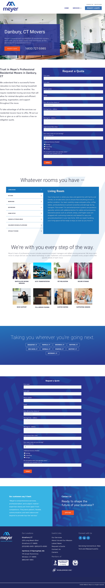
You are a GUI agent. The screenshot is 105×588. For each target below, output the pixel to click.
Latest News (57, 543)
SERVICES (77, 8)
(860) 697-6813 (27, 560)
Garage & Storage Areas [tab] (15, 219)
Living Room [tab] (11, 189)
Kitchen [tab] (10, 195)
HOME (66, 8)
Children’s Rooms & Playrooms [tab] (17, 225)
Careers (55, 552)
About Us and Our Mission (62, 540)
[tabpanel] (71, 206)
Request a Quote (58, 546)
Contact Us (56, 549)
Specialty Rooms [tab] (13, 231)
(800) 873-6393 (41, 546)
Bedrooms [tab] (11, 201)
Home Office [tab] (12, 213)
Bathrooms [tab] (11, 207)
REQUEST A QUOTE (93, 8)
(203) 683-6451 (27, 546)
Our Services (57, 537)
